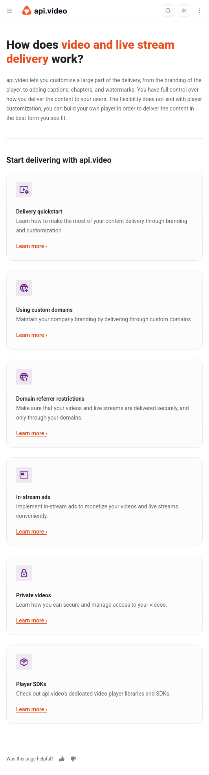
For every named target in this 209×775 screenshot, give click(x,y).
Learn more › (31, 246)
